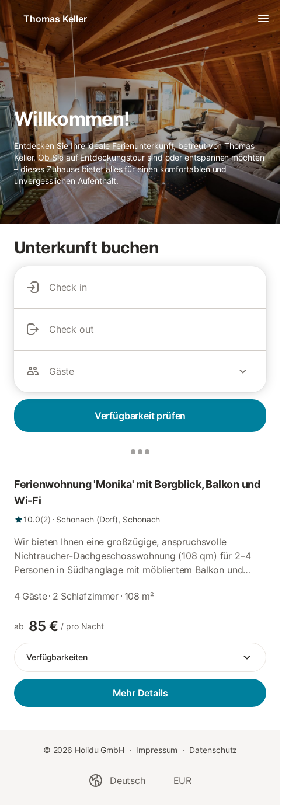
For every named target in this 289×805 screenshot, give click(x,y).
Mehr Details (140, 693)
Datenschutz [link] (213, 750)
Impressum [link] (156, 750)
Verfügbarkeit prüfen (140, 415)
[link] (140, 500)
